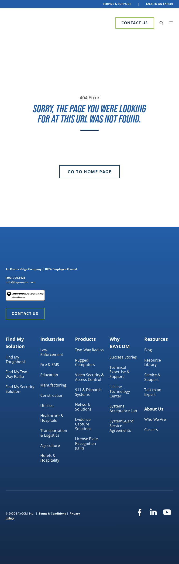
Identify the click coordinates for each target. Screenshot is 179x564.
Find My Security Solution (20, 389)
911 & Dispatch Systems (88, 392)
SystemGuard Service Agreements (122, 425)
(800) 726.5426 (15, 278)
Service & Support (117, 4)
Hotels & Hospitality (49, 458)
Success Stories (123, 357)
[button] (161, 23)
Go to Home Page (89, 172)
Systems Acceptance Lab (123, 408)
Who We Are (155, 419)
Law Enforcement (51, 352)
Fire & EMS (49, 364)
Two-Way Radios (89, 349)
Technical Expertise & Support (120, 372)
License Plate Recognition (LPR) (86, 443)
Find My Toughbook (16, 359)
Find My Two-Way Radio (17, 374)
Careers (151, 429)
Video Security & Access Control (89, 377)
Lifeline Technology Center (120, 391)
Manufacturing (53, 385)
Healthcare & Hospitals (51, 418)
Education (49, 374)
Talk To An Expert (159, 4)
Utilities (47, 405)
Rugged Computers (85, 362)
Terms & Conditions (52, 513)
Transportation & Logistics (53, 433)
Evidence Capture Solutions (83, 424)
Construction (51, 395)
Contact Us (134, 23)
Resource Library (152, 362)
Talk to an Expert (152, 392)
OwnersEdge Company (25, 269)
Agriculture (50, 445)
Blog (148, 349)
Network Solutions (83, 407)
